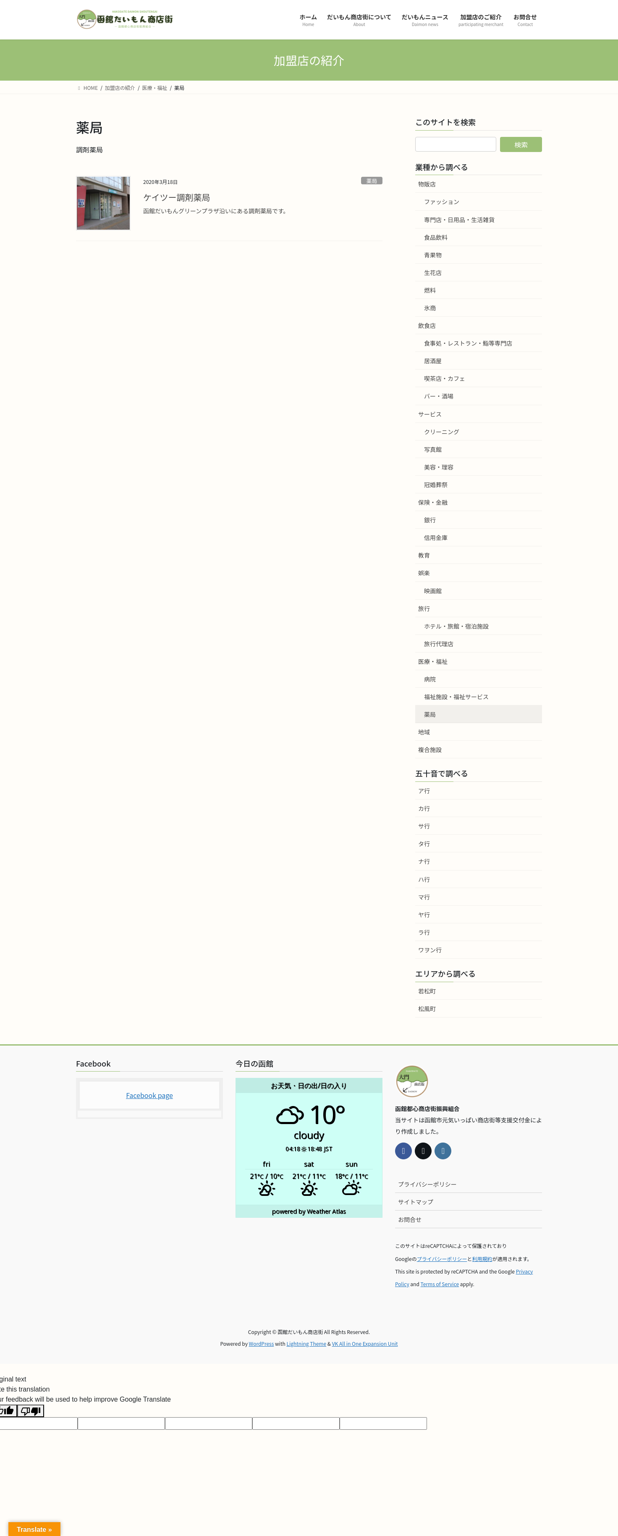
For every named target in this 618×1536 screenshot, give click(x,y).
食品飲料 (436, 237)
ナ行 (424, 861)
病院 (430, 679)
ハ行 (424, 879)
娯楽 (424, 573)
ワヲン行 (430, 950)
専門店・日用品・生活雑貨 (459, 219)
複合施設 (430, 749)
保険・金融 (433, 502)
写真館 (433, 449)
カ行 (424, 808)
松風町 (427, 1008)
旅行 (424, 608)
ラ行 (424, 932)
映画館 (433, 591)
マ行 (424, 897)
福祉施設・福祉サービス (456, 696)
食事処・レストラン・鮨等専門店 (468, 343)
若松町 (427, 991)
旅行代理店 (438, 644)
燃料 (430, 290)
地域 (424, 732)
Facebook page (149, 1095)
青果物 (433, 255)
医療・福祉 (433, 661)
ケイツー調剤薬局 (176, 197)
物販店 (427, 184)
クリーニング (441, 431)
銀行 (430, 520)
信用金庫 (436, 537)
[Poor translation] (30, 1411)
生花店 (433, 272)
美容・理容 (438, 467)
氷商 (430, 308)
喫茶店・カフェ (444, 378)
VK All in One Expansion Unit (365, 1343)
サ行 (424, 826)
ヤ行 (424, 914)
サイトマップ (415, 1202)
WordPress (261, 1343)
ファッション (441, 201)
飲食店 (427, 325)
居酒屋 (433, 360)
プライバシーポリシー (427, 1184)
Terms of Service (440, 1283)
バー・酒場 (438, 396)
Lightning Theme (306, 1343)
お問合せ (410, 1219)
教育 (424, 555)
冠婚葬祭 (436, 484)
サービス (430, 414)
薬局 (372, 181)
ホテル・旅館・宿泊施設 (456, 626)
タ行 (424, 843)
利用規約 (482, 1258)
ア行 (424, 790)
